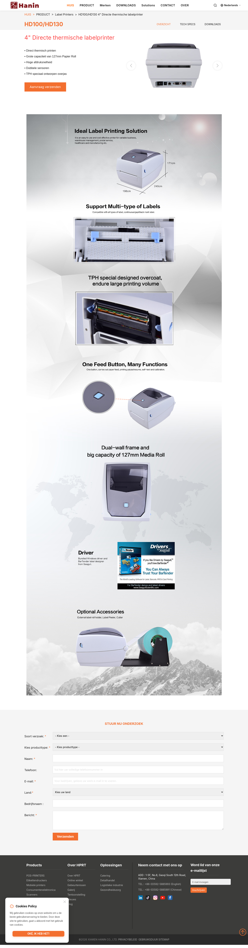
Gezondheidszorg (110, 893)
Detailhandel (107, 883)
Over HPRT (74, 878)
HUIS (70, 5)
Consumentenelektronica (41, 893)
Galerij (71, 893)
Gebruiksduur (148, 942)
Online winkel (75, 883)
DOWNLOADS (126, 5)
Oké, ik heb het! (38, 934)
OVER (185, 5)
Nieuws (72, 902)
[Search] (215, 5)
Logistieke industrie (111, 888)
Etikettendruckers (36, 883)
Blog (70, 907)
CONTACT (168, 5)
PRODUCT (87, 5)
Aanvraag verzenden (47, 87)
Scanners (31, 897)
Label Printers (64, 14)
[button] (217, 66)
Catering (105, 878)
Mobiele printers (35, 888)
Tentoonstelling (76, 897)
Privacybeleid (127, 942)
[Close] (65, 902)
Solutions (148, 5)
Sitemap (163, 942)
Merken (105, 5)
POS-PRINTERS (35, 878)
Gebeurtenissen (77, 888)
